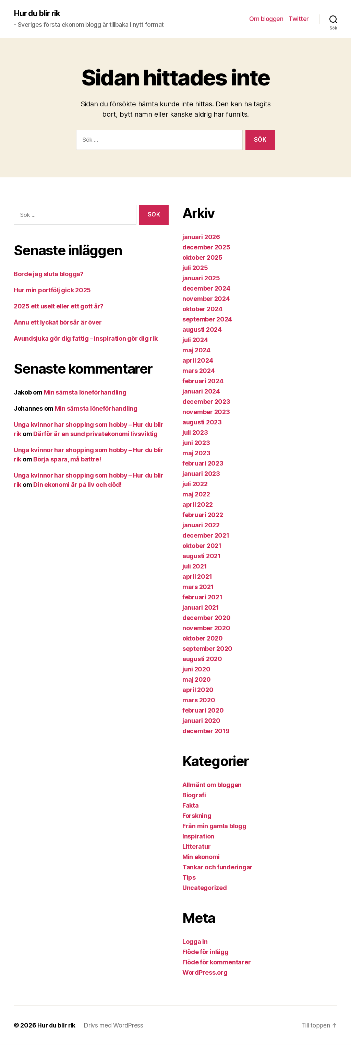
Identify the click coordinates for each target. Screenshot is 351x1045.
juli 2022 (195, 484)
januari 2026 (201, 237)
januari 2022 (201, 525)
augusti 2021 (201, 556)
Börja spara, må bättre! (67, 459)
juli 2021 (194, 566)
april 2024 (197, 360)
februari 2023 (202, 463)
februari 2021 (202, 597)
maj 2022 (196, 494)
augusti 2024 (202, 329)
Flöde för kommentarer (216, 962)
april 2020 (197, 690)
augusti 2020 (202, 659)
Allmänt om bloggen (212, 785)
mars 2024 (198, 371)
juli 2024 (195, 340)
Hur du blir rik (38, 14)
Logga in (195, 942)
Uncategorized (204, 888)
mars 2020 (198, 700)
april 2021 (197, 576)
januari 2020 (201, 721)
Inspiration (198, 836)
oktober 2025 (202, 257)
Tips (189, 877)
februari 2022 (202, 515)
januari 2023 (201, 474)
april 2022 (197, 504)
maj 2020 (196, 679)
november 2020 (206, 628)
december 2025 (206, 247)
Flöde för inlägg (205, 952)
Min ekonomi (201, 857)
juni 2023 (196, 443)
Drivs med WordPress (115, 1025)
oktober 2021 (201, 546)
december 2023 (206, 402)
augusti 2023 (202, 422)
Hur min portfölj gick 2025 (52, 290)
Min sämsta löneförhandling (85, 392)
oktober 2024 (202, 309)
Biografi (194, 795)
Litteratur (196, 846)
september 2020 (207, 649)
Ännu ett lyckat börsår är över (58, 322)
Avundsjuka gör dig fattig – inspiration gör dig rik (85, 338)
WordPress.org (205, 972)
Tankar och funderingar (217, 867)
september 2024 (207, 319)
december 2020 (206, 618)
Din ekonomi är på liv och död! (77, 485)
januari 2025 (201, 278)
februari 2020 (203, 710)
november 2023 (206, 412)
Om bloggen (266, 19)
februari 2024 (202, 381)
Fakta (190, 805)
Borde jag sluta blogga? (49, 274)
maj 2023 (196, 453)
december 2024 (206, 288)
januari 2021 (200, 607)
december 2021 (205, 535)
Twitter (299, 19)
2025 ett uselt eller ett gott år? (59, 306)
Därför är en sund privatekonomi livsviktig (95, 434)
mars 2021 (198, 587)
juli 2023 (195, 432)
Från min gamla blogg (214, 826)
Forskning (196, 816)
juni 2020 (196, 669)
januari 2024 (201, 391)
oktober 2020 (202, 638)
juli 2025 (195, 268)
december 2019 (206, 731)
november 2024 (206, 299)
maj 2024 (196, 350)
